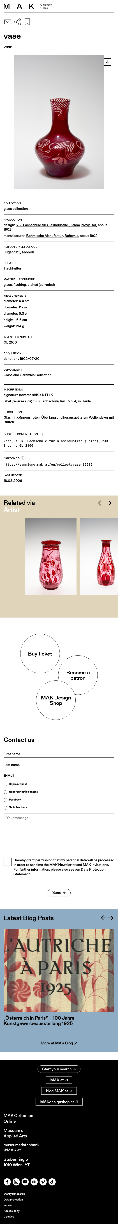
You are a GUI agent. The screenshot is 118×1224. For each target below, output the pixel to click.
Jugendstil (12, 252)
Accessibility (12, 1211)
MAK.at (59, 1080)
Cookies (9, 1217)
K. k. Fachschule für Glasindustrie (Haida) (48, 225)
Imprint (8, 1206)
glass (8, 284)
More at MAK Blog (59, 1051)
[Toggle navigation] (109, 6)
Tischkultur (12, 268)
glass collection (16, 208)
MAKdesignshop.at (59, 1102)
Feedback (15, 799)
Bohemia (71, 236)
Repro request (18, 784)
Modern (28, 252)
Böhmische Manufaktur (44, 236)
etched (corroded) (41, 284)
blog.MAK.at (59, 1091)
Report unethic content (23, 791)
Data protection (13, 1200)
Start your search (59, 1069)
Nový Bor (88, 225)
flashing (19, 284)
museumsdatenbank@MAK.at (23, 1148)
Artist (11, 509)
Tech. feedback (18, 807)
